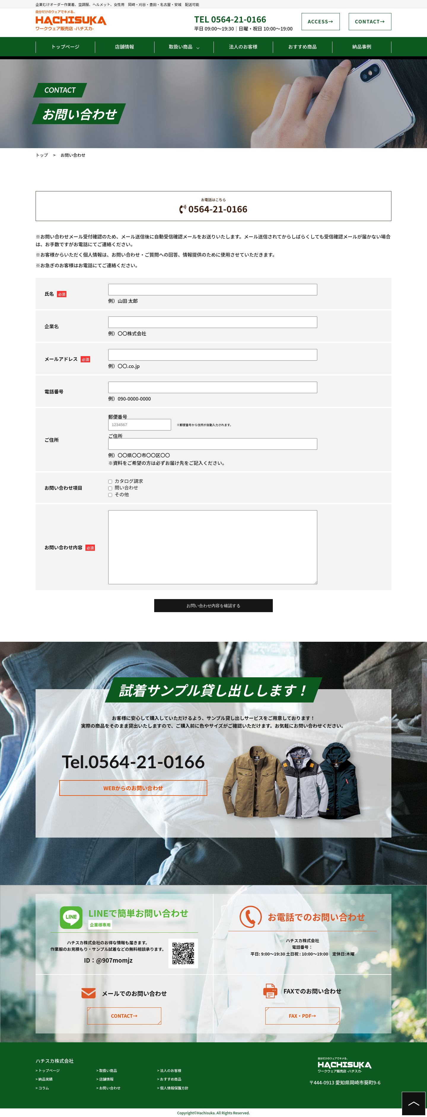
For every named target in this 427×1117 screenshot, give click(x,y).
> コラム (42, 1087)
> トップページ (48, 1070)
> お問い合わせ (108, 1087)
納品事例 (361, 46)
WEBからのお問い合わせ (133, 793)
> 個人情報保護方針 (173, 1087)
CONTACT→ (124, 1015)
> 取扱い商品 (106, 1070)
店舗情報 (124, 46)
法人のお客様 (243, 46)
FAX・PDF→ (302, 1015)
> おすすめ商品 (169, 1078)
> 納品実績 (44, 1078)
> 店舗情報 (105, 1078)
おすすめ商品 (302, 46)
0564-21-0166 (312, 950)
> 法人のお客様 (169, 1070)
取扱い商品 (180, 46)
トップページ (65, 46)
